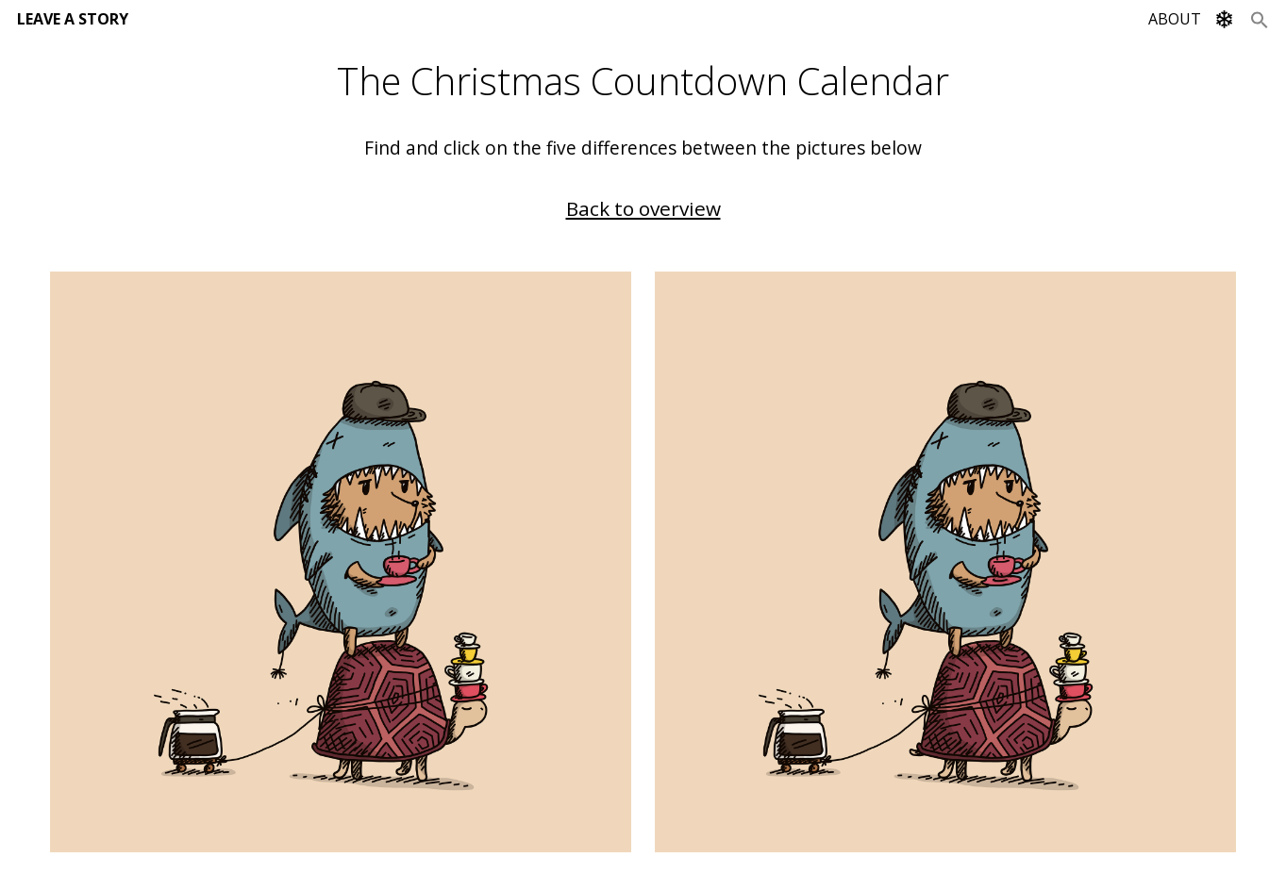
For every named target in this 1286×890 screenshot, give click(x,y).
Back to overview (643, 208)
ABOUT (1174, 18)
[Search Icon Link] (1259, 18)
